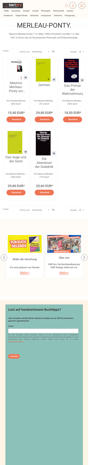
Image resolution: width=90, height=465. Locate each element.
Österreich (58, 15)
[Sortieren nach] (41, 51)
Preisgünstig (70, 15)
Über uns (64, 257)
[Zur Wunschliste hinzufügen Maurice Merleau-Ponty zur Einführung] (26, 78)
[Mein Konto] (73, 5)
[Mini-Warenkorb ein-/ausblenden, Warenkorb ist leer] (81, 5)
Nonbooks (34, 15)
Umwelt (35, 11)
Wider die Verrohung (25, 259)
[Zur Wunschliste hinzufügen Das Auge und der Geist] (26, 152)
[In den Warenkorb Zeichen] (44, 119)
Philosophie (46, 11)
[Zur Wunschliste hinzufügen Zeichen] (54, 80)
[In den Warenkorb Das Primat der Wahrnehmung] (72, 119)
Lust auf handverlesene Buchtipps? (34, 309)
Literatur (70, 11)
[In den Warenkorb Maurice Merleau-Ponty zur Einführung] (16, 119)
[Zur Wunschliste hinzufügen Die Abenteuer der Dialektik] (54, 153)
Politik (6, 11)
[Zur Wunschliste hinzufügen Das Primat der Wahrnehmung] (82, 80)
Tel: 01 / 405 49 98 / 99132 (21, 441)
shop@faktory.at (16, 435)
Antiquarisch (46, 15)
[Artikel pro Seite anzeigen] (82, 51)
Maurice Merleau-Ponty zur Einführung (16, 87)
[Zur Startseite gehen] (13, 5)
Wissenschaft (58, 11)
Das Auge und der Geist (16, 159)
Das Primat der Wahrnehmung (72, 90)
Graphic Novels (22, 15)
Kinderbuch (8, 15)
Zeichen (44, 85)
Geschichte (16, 11)
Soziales (26, 11)
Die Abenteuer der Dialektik (44, 163)
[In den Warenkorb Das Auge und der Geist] (16, 192)
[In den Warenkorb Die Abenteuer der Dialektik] (44, 192)
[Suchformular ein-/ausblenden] (66, 5)
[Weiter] (84, 258)
